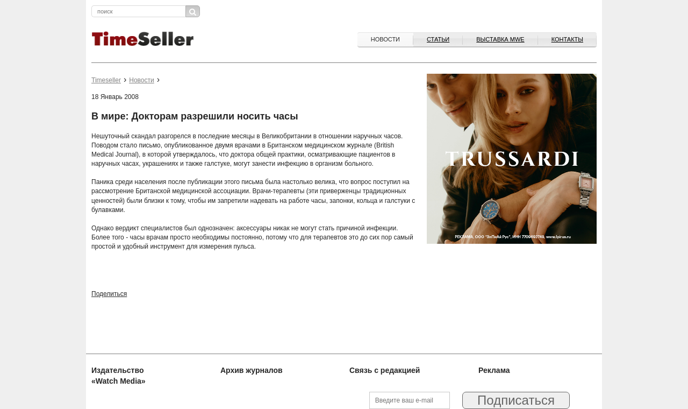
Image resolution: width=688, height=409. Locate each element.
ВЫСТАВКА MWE (500, 39)
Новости (385, 39)
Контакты (567, 39)
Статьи (438, 39)
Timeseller (106, 80)
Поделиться (109, 294)
